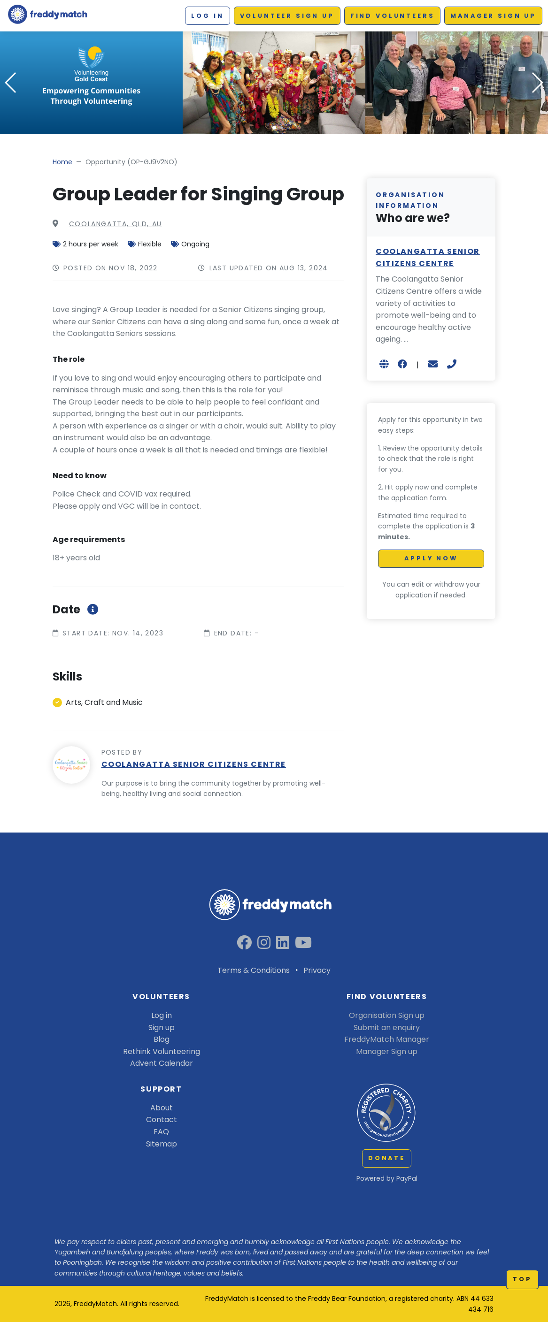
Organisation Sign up (387, 1015)
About (161, 1107)
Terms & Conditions (253, 970)
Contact (161, 1119)
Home (62, 162)
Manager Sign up (493, 16)
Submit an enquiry (387, 1027)
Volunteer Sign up (287, 16)
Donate (386, 1158)
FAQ (161, 1131)
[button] (274, 128)
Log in (207, 16)
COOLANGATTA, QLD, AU (115, 224)
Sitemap (161, 1144)
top (522, 1279)
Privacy (317, 970)
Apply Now (431, 558)
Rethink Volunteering (161, 1051)
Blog (162, 1039)
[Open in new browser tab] (383, 364)
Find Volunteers (392, 16)
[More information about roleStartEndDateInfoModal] (91, 609)
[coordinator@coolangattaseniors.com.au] (433, 364)
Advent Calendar (161, 1063)
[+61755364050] (451, 364)
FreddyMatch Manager (386, 1039)
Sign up (161, 1027)
